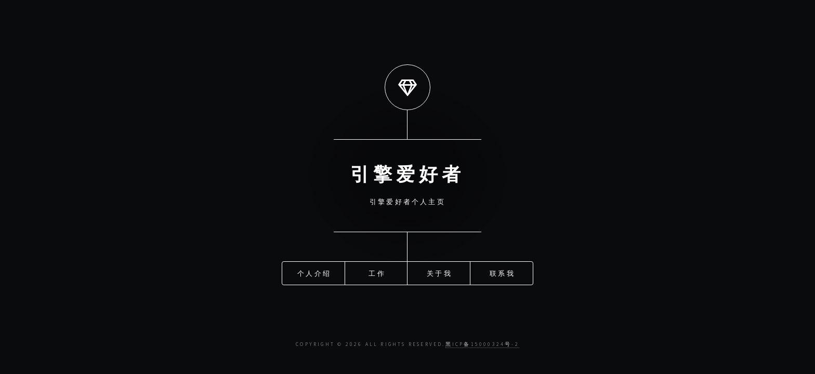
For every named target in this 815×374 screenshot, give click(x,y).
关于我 (439, 272)
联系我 (502, 272)
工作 (377, 272)
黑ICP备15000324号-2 (482, 344)
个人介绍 (314, 272)
